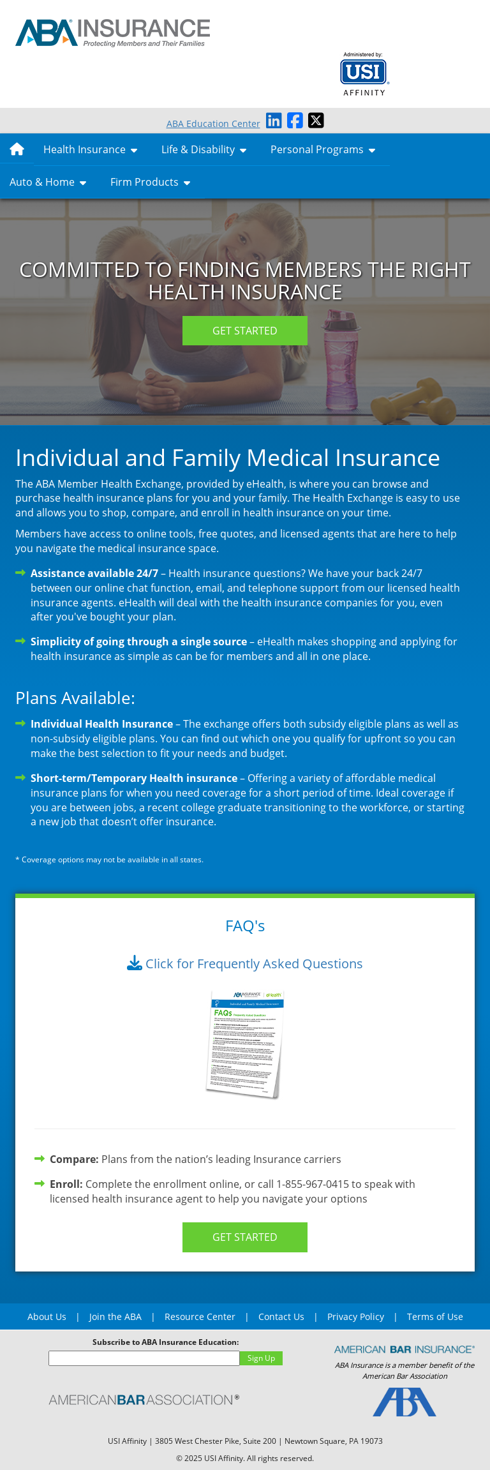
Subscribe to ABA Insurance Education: (166, 1342)
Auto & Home (48, 182)
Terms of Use (435, 1316)
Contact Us (281, 1316)
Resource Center (200, 1316)
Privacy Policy (355, 1316)
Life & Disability (203, 149)
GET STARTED (245, 331)
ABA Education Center (213, 123)
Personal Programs (323, 149)
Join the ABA (115, 1316)
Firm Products (150, 182)
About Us (46, 1316)
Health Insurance (90, 149)
